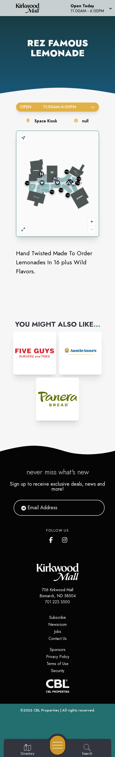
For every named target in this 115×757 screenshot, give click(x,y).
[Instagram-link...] (34, 353)
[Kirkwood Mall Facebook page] (52, 539)
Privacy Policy (57, 657)
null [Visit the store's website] (85, 121)
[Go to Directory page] (27, 750)
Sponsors (58, 649)
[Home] (30, 8)
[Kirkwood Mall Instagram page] (65, 539)
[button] (90, 8)
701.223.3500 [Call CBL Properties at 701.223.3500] (57, 602)
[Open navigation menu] (57, 745)
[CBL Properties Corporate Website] (57, 686)
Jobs (57, 631)
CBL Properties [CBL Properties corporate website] (46, 710)
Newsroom (57, 624)
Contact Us (57, 638)
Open (57, 107)
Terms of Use (57, 664)
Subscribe (57, 617)
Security (57, 671)
